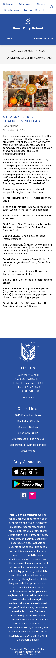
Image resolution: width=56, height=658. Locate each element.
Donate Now (11, 10)
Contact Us (28, 397)
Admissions (25, 4)
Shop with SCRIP (28, 432)
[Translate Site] (43, 38)
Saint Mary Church (28, 421)
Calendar (8, 4)
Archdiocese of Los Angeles (28, 438)
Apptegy (34, 654)
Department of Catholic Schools (28, 444)
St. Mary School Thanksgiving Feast (31, 58)
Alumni (40, 4)
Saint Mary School (22, 51)
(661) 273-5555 (31, 387)
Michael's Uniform (28, 427)
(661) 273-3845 (30, 391)
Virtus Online (28, 450)
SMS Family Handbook (28, 415)
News (42, 51)
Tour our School (34, 10)
